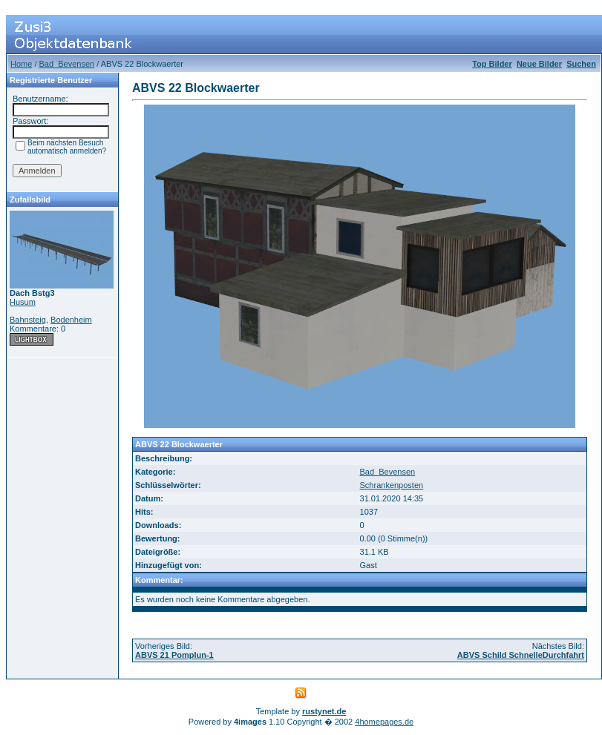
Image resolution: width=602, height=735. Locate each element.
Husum (23, 301)
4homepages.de (384, 721)
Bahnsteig (28, 319)
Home (21, 63)
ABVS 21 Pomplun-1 (174, 654)
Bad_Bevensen (67, 63)
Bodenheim (71, 319)
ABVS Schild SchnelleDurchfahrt (520, 654)
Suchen (581, 63)
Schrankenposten (392, 485)
